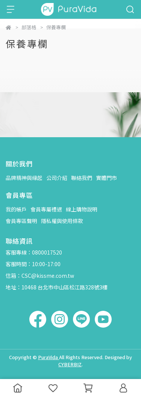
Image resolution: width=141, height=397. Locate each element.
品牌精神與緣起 (24, 177)
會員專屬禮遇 (46, 209)
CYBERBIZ (70, 364)
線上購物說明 (81, 209)
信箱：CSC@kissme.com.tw (40, 275)
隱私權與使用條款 (62, 221)
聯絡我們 (81, 177)
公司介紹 (56, 177)
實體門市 (106, 177)
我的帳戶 (16, 209)
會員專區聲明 (21, 221)
